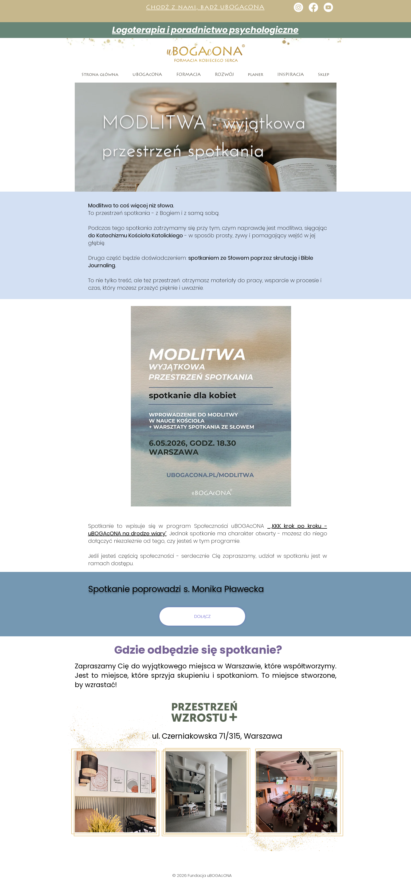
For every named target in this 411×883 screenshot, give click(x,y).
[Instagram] (298, 7)
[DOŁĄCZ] (202, 616)
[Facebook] (313, 7)
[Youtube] (328, 7)
